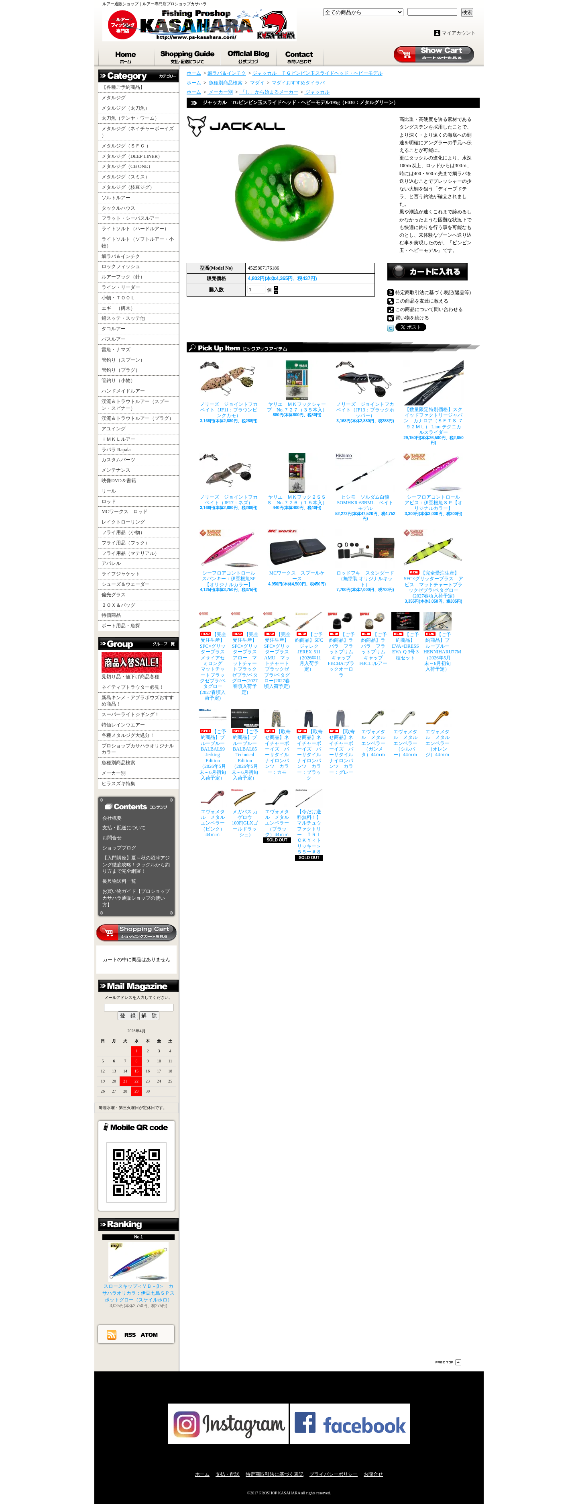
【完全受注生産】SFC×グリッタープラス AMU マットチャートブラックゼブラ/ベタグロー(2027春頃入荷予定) (277, 651)
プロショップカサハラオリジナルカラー (138, 749)
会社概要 (112, 818)
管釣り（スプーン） (123, 360)
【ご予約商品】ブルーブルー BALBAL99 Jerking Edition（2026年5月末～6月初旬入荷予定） (213, 745)
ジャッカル (317, 92)
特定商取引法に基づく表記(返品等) (433, 292)
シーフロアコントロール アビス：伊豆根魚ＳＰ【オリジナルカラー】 (433, 482)
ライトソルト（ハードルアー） (135, 228)
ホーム (126, 55)
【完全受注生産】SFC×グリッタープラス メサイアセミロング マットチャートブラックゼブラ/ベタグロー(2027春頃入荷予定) (213, 656)
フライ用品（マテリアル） (130, 553)
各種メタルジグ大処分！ (128, 735)
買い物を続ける (412, 318)
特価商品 (111, 615)
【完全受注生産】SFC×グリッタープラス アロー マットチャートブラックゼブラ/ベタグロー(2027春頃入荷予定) (245, 653)
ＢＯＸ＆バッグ (118, 605)
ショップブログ (249, 55)
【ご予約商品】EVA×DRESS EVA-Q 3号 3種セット (405, 636)
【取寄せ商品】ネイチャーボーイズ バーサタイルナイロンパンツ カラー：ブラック (309, 745)
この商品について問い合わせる (429, 309)
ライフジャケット (121, 574)
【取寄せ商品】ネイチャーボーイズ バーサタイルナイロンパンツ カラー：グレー (341, 742)
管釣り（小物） (118, 380)
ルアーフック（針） (123, 277)
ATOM (149, 1334)
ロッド (109, 501)
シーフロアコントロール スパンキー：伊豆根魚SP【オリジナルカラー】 (229, 558)
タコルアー (114, 328)
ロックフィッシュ (121, 266)
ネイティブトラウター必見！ (133, 687)
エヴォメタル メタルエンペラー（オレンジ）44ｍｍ (437, 733)
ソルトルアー (116, 198)
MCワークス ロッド (125, 511)
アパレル (111, 563)
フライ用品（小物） (123, 532)
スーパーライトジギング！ (130, 714)
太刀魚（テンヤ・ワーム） (130, 118)
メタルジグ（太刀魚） (126, 108)
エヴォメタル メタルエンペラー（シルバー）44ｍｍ (405, 733)
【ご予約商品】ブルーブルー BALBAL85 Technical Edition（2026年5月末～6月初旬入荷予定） (245, 745)
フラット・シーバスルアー (130, 218)
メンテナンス (116, 470)
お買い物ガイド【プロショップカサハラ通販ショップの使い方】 (136, 898)
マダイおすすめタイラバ (298, 83)
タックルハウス (118, 208)
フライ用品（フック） (126, 543)
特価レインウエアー (123, 725)
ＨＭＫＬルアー (118, 439)
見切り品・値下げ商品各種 (132, 665)
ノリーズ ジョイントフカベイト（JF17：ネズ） (229, 479)
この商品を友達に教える (421, 301)
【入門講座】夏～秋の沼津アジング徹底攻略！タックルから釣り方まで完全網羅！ (136, 864)
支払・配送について (188, 55)
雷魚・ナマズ (116, 349)
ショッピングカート (434, 54)
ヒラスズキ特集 (118, 783)
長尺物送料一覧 (119, 881)
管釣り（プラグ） (121, 370)
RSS (130, 1334)
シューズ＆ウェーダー (126, 584)
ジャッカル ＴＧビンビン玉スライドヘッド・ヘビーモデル (317, 73)
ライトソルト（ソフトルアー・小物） (138, 242)
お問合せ (300, 55)
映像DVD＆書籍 (119, 480)
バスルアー (114, 339)
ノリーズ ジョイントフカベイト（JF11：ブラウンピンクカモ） (229, 389)
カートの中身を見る (136, 933)
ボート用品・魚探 (121, 625)
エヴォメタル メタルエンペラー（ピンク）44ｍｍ (213, 813)
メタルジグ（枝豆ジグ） (128, 187)
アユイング (114, 429)
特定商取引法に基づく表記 (274, 1474)
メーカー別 (114, 773)
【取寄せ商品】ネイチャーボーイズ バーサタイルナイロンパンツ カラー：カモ (277, 742)
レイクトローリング (123, 522)
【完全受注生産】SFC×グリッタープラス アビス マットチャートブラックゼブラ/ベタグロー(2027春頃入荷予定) (433, 564)
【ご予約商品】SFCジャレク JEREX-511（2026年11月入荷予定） (309, 642)
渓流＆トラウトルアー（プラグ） (138, 418)
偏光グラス (114, 595)
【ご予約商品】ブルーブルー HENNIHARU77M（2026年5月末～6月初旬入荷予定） (437, 642)
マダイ (257, 83)
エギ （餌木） (118, 308)
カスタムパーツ (118, 459)
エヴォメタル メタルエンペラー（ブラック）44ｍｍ (277, 813)
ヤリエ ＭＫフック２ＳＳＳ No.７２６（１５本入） (297, 479)
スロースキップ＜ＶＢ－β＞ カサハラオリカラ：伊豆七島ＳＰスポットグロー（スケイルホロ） (138, 1272)
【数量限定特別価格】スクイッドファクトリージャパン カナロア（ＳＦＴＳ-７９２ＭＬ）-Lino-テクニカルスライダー (433, 398)
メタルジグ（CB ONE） (127, 166)
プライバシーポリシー (333, 1474)
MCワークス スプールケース (297, 555)
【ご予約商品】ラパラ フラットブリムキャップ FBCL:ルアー (373, 639)
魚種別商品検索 (118, 762)
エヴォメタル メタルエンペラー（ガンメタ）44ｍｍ (373, 733)
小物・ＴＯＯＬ (118, 298)
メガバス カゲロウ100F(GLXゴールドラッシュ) (245, 813)
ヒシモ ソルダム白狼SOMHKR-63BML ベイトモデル (365, 482)
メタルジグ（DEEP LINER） (132, 156)
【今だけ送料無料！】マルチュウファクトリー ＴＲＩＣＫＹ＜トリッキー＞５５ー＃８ (309, 822)
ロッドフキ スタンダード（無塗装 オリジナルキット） (365, 558)
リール (109, 491)
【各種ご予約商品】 (123, 87)
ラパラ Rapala (116, 449)
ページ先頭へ (448, 1362)
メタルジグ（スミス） (126, 177)
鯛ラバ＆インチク (121, 256)
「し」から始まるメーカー (268, 92)
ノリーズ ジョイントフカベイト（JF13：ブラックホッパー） (365, 389)
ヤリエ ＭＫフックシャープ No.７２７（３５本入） (297, 386)
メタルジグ (114, 97)
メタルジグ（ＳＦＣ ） (126, 146)
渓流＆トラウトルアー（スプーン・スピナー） (135, 405)
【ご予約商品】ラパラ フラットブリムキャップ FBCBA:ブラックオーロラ (341, 645)
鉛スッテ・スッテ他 (123, 318)
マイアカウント (459, 33)
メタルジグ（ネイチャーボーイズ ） (138, 132)
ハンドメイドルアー (123, 391)
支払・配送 (228, 1474)
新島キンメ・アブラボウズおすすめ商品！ (138, 701)
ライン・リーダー (121, 287)
